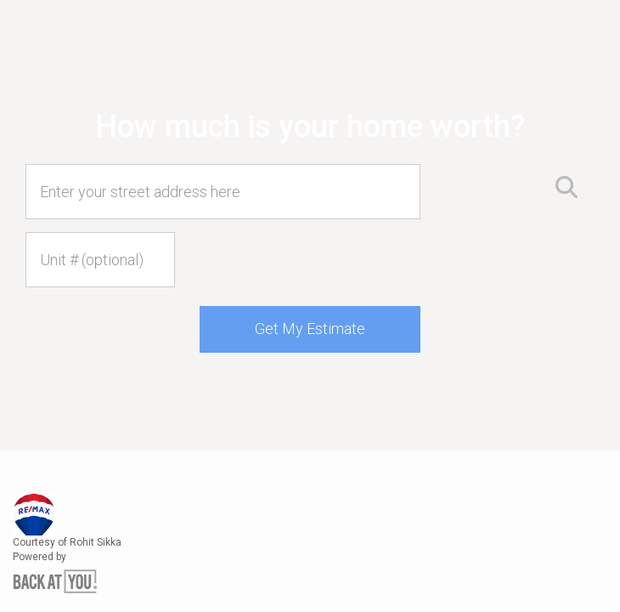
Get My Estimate (310, 328)
